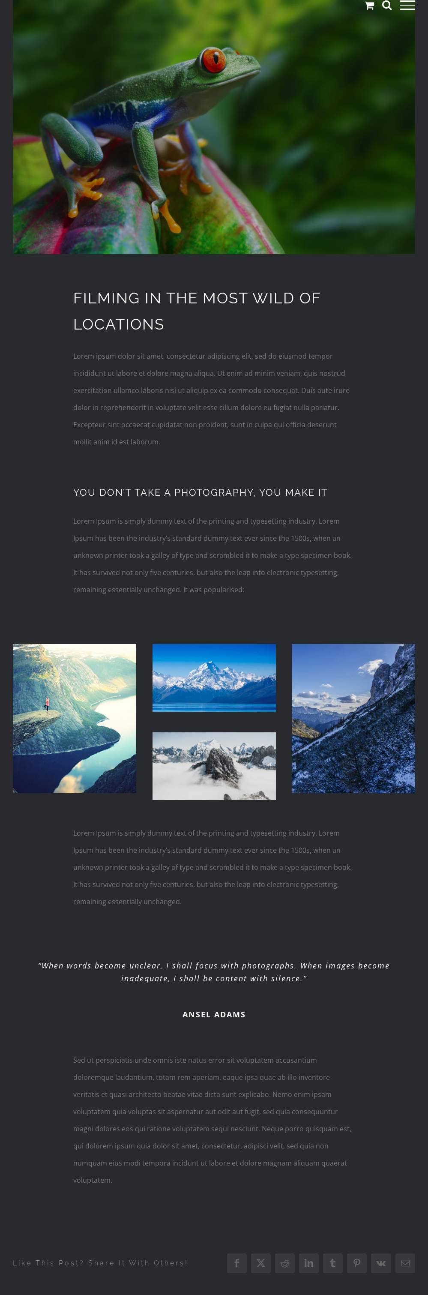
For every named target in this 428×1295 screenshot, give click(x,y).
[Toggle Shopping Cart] (369, 5)
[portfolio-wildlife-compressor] (214, 127)
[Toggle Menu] (407, 5)
